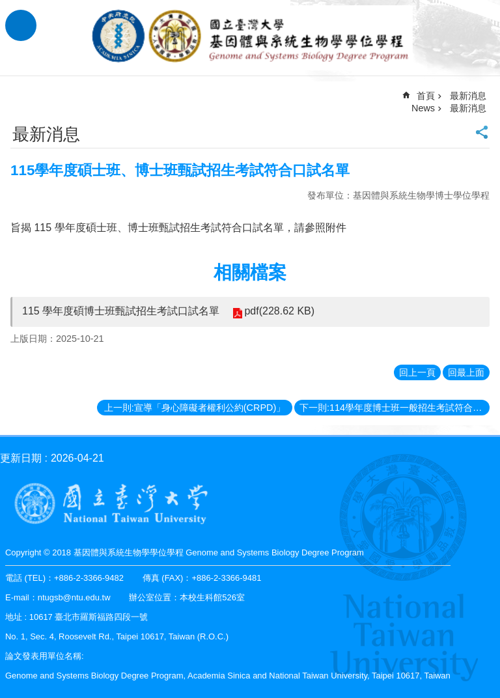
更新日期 (21, 458)
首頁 (426, 96)
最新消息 (468, 108)
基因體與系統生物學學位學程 (250, 37)
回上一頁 (417, 372)
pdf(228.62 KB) (279, 310)
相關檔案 (250, 272)
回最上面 (466, 372)
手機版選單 (20, 25)
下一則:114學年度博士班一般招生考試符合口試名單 (394, 407)
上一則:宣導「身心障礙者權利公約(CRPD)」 (194, 407)
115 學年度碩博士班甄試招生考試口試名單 (120, 310)
